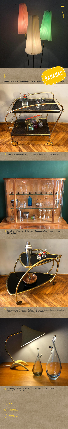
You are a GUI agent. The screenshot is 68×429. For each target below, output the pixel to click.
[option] (34, 34)
